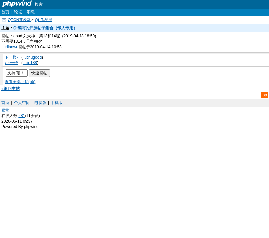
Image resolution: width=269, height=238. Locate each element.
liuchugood (32, 57)
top (264, 95)
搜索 (39, 4)
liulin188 (30, 62)
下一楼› (11, 57)
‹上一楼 (11, 62)
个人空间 (22, 102)
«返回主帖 (10, 88)
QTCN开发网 (19, 20)
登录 (5, 110)
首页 (5, 12)
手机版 (57, 102)
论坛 (18, 12)
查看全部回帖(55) (20, 81)
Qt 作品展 (43, 20)
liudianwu (10, 47)
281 (21, 115)
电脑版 (40, 102)
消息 (31, 12)
